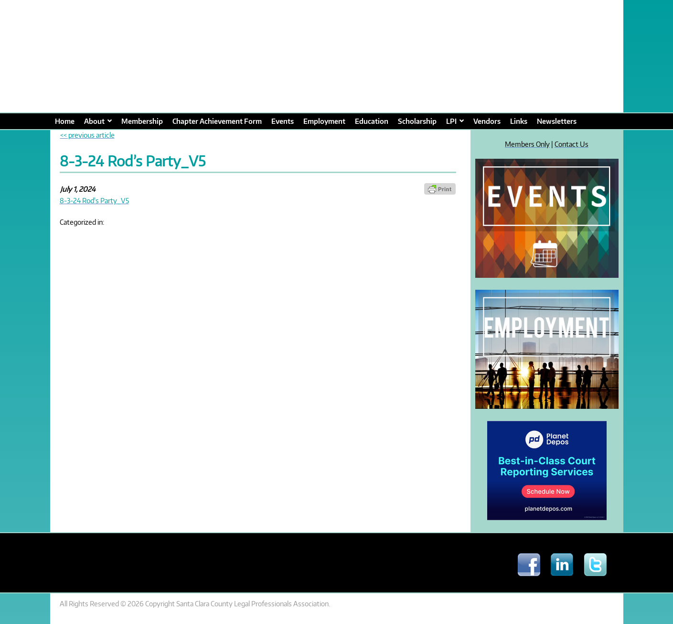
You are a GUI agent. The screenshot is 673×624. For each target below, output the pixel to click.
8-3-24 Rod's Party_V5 (94, 200)
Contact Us (571, 144)
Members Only (527, 144)
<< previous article (87, 135)
